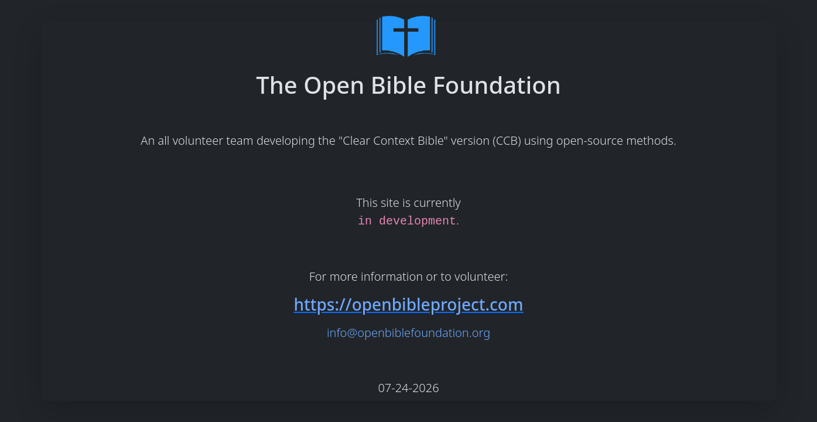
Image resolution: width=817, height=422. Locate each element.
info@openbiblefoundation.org (408, 333)
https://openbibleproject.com (408, 304)
